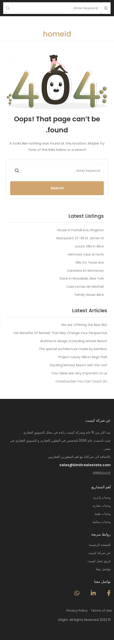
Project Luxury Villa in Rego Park (82, 357)
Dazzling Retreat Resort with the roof (78, 365)
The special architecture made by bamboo (73, 349)
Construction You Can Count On (81, 381)
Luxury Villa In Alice (89, 246)
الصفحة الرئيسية (100, 545)
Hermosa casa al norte (86, 254)
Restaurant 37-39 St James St (80, 238)
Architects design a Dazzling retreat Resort (73, 341)
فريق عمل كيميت (99, 561)
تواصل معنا (103, 569)
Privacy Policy (77, 610)
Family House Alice (89, 294)
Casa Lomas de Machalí (85, 286)
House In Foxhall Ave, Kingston (80, 230)
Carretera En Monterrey (85, 270)
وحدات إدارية (102, 497)
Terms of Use (101, 610)
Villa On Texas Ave (89, 262)
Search (57, 188)
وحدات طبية (103, 513)
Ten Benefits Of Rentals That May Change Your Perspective (60, 333)
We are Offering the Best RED (84, 325)
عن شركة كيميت (99, 553)
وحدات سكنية (102, 522)
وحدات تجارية (102, 505)
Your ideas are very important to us (79, 373)
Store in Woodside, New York (82, 278)
